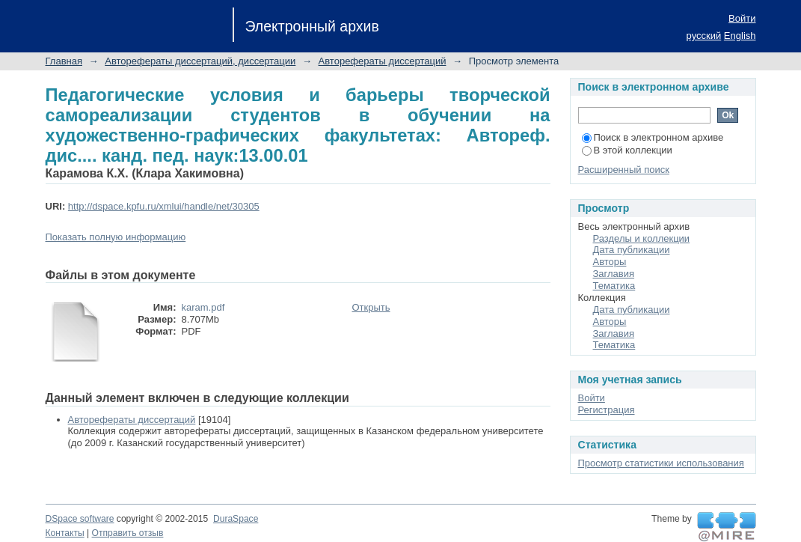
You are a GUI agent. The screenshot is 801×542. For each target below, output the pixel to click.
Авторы (610, 261)
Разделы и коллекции (641, 238)
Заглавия (614, 273)
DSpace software (80, 519)
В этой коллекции (627, 150)
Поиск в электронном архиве (653, 137)
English (740, 35)
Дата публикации (631, 249)
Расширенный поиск (623, 169)
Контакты (65, 533)
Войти (741, 18)
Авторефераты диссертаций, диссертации (200, 61)
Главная (64, 61)
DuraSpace (235, 519)
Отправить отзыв (128, 533)
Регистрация (606, 409)
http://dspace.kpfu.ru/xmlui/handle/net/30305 (164, 206)
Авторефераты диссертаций (382, 61)
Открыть (371, 307)
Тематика (614, 285)
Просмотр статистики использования (661, 463)
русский (704, 35)
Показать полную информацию (116, 237)
